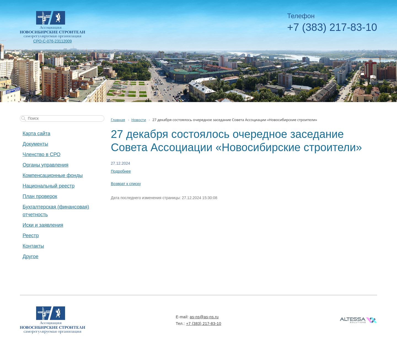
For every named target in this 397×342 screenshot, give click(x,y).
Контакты (33, 246)
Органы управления (45, 165)
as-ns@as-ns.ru (204, 317)
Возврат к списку (126, 183)
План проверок (40, 196)
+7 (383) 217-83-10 (332, 27)
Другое (30, 256)
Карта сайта (36, 133)
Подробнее (121, 171)
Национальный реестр (48, 186)
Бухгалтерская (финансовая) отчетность (56, 210)
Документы (35, 144)
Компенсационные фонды (53, 175)
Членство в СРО (41, 154)
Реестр (31, 235)
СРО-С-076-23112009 (52, 41)
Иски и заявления (43, 225)
